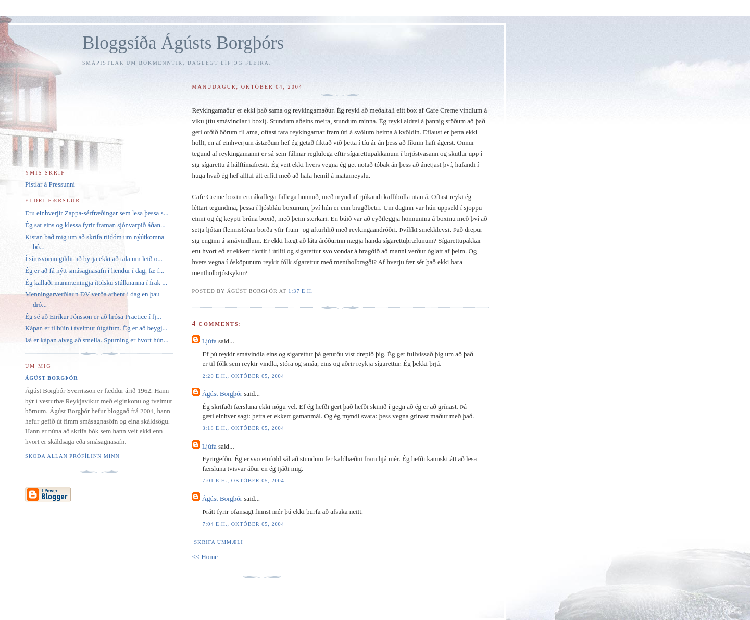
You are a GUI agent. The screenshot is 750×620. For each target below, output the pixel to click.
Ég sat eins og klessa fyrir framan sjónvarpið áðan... (95, 225)
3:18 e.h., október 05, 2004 (243, 428)
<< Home (205, 557)
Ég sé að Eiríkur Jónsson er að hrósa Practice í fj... (93, 316)
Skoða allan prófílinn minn (72, 456)
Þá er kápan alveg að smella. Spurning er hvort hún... (96, 340)
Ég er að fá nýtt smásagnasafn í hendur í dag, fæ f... (95, 271)
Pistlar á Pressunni (50, 184)
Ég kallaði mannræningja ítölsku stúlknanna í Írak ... (96, 283)
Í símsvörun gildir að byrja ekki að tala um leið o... (93, 259)
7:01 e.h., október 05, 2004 (243, 480)
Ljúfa (209, 341)
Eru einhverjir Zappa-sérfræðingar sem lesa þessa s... (96, 213)
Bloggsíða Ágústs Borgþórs (183, 43)
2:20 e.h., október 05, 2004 (243, 376)
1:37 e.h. (300, 291)
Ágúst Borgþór (222, 394)
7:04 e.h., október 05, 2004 (243, 524)
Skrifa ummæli (218, 542)
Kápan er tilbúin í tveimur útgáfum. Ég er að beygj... (96, 328)
